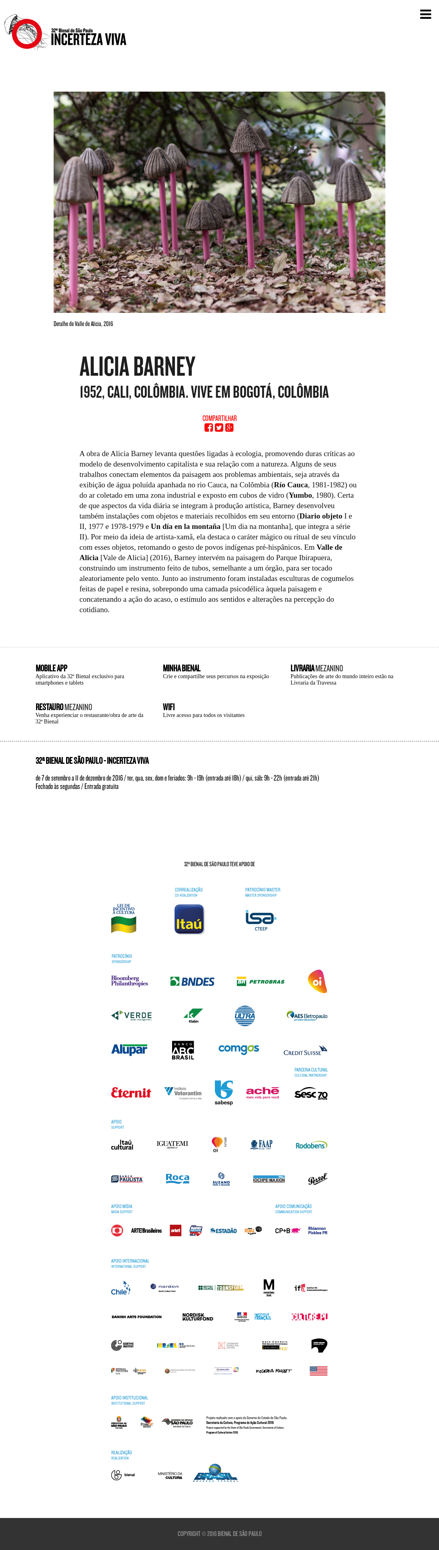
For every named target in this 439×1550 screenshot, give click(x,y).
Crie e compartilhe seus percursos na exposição (216, 676)
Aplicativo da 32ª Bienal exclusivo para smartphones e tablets (80, 679)
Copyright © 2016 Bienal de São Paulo (220, 1534)
